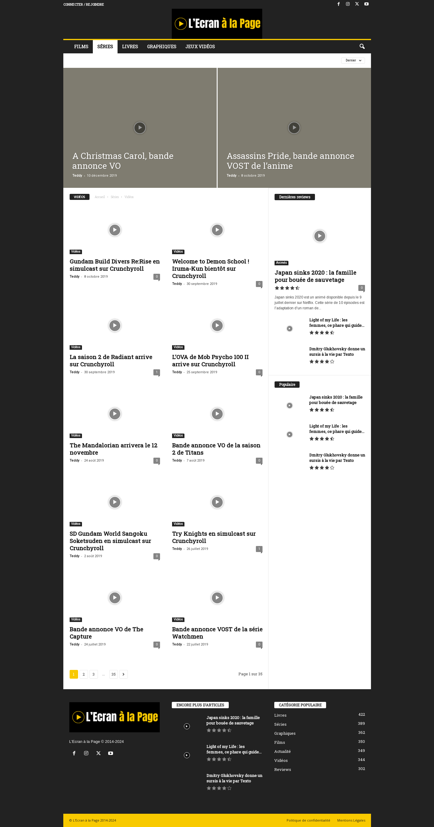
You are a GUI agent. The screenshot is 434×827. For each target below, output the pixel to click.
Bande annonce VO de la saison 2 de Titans (216, 448)
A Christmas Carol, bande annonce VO (123, 160)
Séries (105, 46)
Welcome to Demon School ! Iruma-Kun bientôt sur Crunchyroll (210, 268)
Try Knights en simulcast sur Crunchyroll (214, 537)
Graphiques (161, 46)
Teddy (77, 176)
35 (114, 674)
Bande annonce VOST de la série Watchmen (217, 632)
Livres (130, 46)
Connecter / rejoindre (83, 4)
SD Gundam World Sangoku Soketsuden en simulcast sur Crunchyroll (110, 541)
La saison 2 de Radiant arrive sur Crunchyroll (111, 360)
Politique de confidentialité (308, 820)
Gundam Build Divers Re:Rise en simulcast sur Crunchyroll (115, 264)
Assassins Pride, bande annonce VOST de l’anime (290, 160)
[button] (362, 46)
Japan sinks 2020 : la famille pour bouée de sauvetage (315, 276)
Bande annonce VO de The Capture (106, 632)
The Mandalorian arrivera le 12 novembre (113, 448)
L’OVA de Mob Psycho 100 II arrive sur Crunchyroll (210, 360)
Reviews (282, 769)
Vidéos (75, 251)
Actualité (282, 751)
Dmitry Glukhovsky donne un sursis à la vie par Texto (337, 351)
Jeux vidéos (200, 46)
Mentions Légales (351, 820)
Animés (281, 262)
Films (81, 46)
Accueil (100, 197)
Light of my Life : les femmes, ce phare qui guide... (336, 322)
